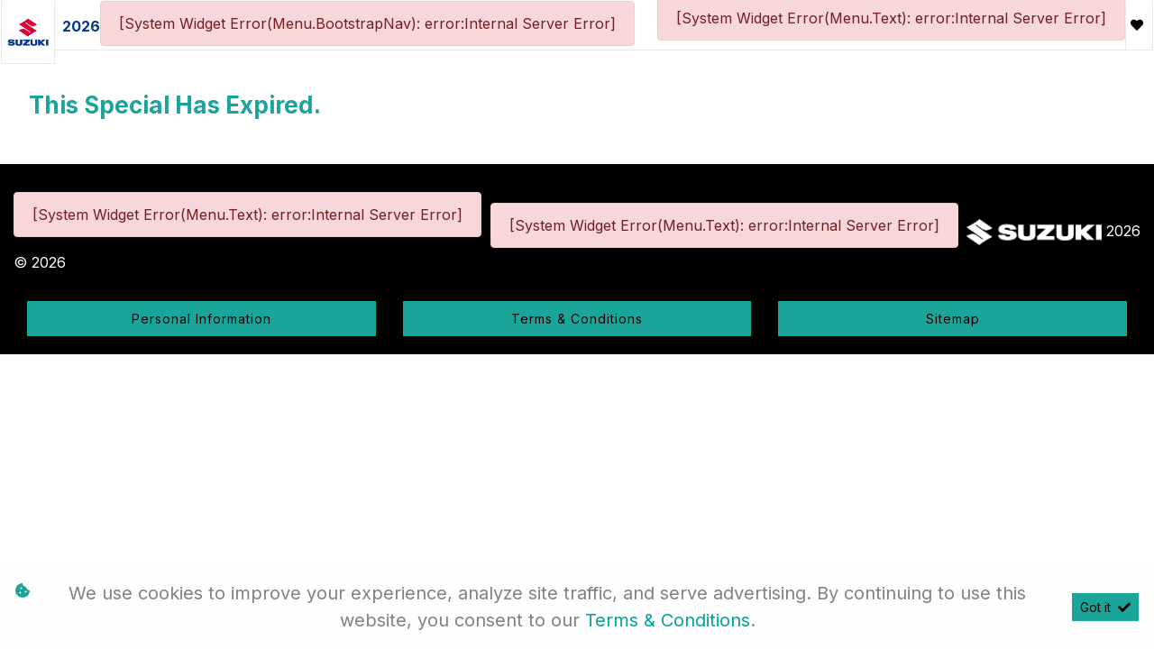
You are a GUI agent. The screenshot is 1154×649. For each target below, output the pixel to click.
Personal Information (201, 318)
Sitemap (953, 318)
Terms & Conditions (577, 318)
